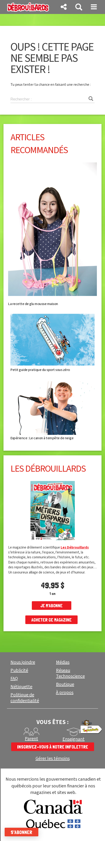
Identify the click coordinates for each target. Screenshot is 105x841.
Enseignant (73, 739)
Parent (31, 738)
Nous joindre (22, 662)
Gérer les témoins (53, 759)
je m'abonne (51, 605)
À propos (64, 692)
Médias (62, 662)
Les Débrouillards (75, 547)
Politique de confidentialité (24, 698)
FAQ (14, 678)
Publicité (19, 670)
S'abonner (21, 832)
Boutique (65, 684)
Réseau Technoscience (70, 673)
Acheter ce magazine (51, 620)
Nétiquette (21, 686)
